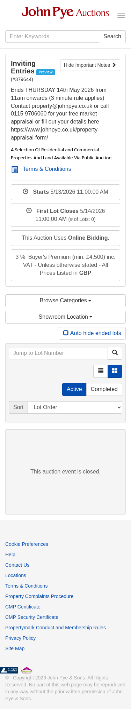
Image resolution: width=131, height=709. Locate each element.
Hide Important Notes (90, 65)
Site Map (14, 648)
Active (74, 389)
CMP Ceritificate (23, 607)
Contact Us (17, 565)
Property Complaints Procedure (39, 596)
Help (10, 554)
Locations (15, 575)
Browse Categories (66, 300)
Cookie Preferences (26, 544)
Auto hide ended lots (92, 333)
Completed (104, 389)
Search (112, 36)
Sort (18, 407)
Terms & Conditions (41, 169)
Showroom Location (66, 317)
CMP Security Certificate (31, 617)
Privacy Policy (20, 638)
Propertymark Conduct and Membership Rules (55, 627)
